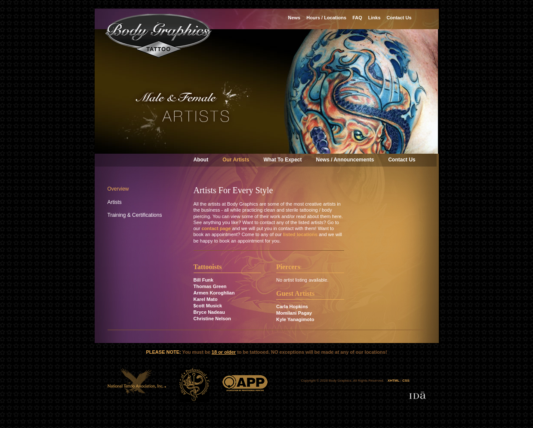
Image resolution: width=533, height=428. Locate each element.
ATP (194, 385)
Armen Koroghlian (214, 292)
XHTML (394, 380)
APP (245, 385)
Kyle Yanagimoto (295, 319)
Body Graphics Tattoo (158, 36)
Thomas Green (210, 286)
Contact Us (401, 160)
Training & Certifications (135, 215)
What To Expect (282, 160)
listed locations (300, 234)
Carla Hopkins (292, 306)
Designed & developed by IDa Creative (417, 395)
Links (374, 17)
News (294, 17)
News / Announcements (345, 160)
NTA (137, 385)
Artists (115, 202)
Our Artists (235, 160)
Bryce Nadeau (209, 312)
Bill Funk (203, 279)
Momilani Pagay (294, 313)
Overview (118, 189)
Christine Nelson (212, 318)
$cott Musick (208, 305)
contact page (216, 228)
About (201, 160)
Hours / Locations (326, 17)
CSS (405, 380)
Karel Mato (206, 299)
